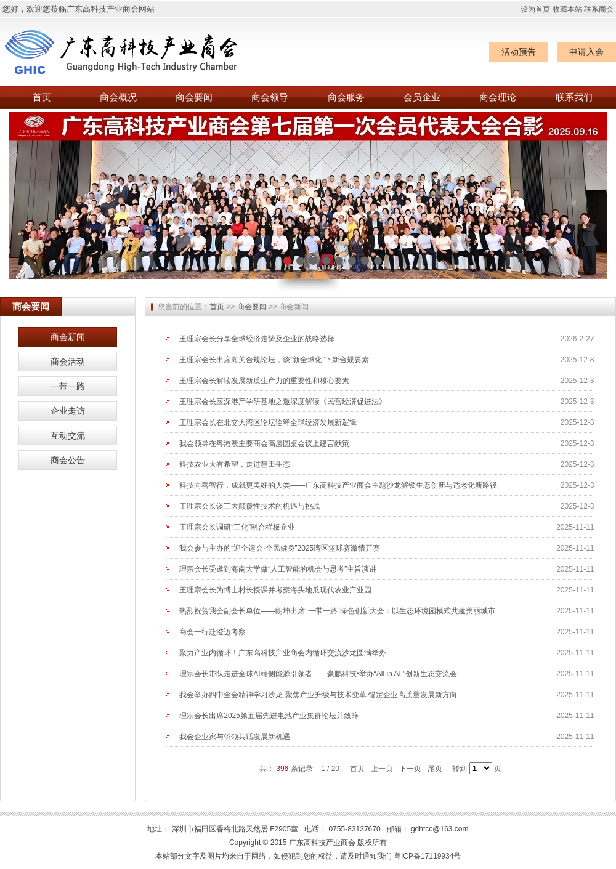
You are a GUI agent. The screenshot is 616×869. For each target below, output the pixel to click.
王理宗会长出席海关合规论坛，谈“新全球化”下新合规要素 (274, 359)
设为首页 (535, 9)
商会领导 (269, 97)
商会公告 (68, 460)
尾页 (435, 768)
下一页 (410, 768)
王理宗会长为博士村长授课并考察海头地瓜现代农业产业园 (275, 590)
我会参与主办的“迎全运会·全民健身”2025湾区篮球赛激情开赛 (279, 548)
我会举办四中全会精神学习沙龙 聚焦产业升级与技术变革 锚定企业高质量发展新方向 (318, 694)
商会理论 (497, 97)
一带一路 (68, 386)
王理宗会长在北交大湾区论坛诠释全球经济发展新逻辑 (268, 422)
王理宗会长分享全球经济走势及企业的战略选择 (256, 338)
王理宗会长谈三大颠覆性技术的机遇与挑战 (249, 506)
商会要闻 (194, 97)
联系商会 (599, 9)
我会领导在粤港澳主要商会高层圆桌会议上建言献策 (264, 443)
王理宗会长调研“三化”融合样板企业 (237, 527)
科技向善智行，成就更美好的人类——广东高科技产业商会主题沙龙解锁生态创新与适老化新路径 (338, 485)
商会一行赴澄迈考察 (212, 632)
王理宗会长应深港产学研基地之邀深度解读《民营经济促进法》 (282, 401)
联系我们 (574, 97)
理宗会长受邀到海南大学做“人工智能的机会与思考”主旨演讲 (277, 569)
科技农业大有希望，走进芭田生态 (234, 464)
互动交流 (68, 435)
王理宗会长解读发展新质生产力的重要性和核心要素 (264, 380)
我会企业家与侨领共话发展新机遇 (234, 736)
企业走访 (68, 411)
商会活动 (68, 361)
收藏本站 (567, 9)
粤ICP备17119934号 (427, 856)
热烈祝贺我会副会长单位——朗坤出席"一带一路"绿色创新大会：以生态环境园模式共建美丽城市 (337, 611)
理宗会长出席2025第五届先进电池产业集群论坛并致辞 (269, 715)
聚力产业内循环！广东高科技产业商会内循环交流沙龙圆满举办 (282, 653)
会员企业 (421, 97)
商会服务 (346, 97)
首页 (42, 97)
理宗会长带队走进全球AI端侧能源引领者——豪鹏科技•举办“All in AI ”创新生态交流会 (318, 673)
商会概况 (118, 97)
